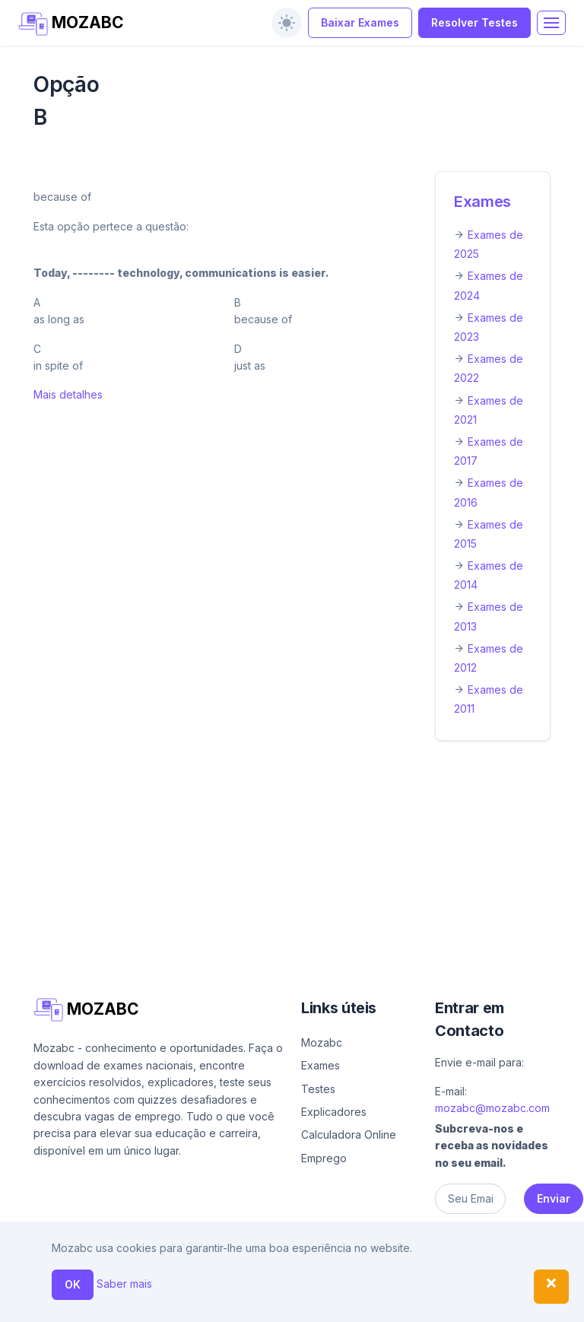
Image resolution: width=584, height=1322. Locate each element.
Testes (318, 1088)
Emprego (324, 1158)
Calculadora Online (348, 1134)
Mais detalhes (68, 394)
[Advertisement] (292, 865)
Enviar (553, 1198)
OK (73, 1284)
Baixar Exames (360, 22)
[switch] (286, 23)
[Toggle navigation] (551, 23)
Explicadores (334, 1111)
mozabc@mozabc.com (492, 1107)
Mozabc (321, 1042)
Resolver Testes (474, 22)
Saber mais (124, 1283)
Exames (482, 201)
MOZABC (71, 24)
